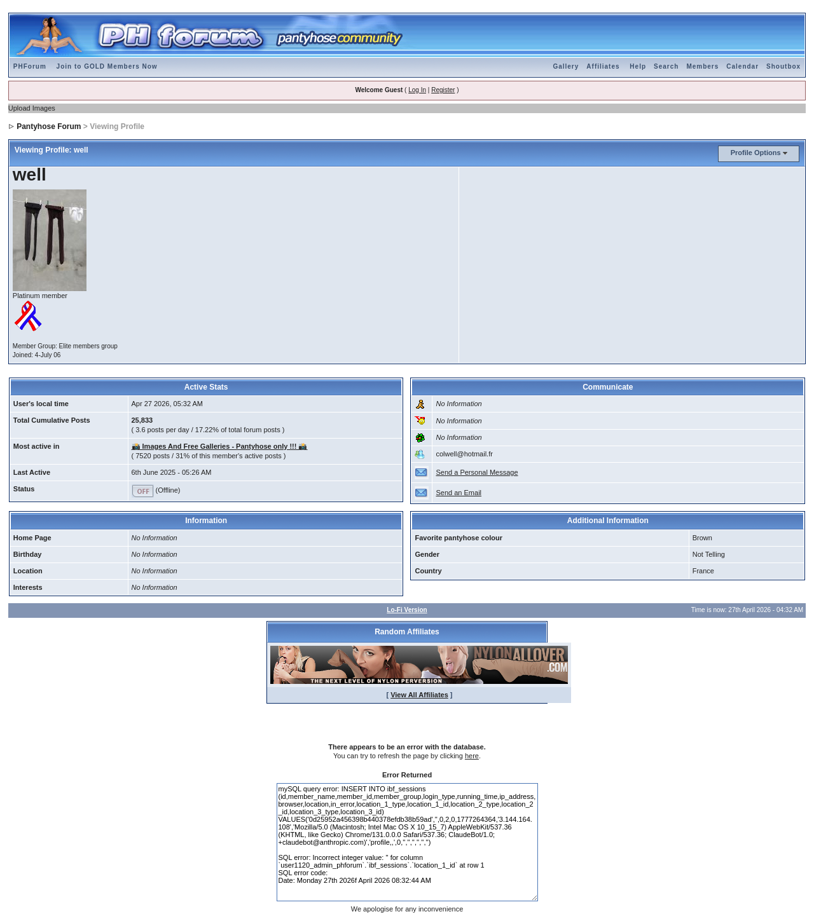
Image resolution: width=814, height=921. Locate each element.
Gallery (566, 66)
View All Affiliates (419, 695)
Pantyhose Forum (49, 126)
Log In (417, 89)
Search (666, 66)
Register (443, 89)
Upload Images (31, 108)
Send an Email (458, 492)
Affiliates (602, 66)
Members (702, 66)
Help (638, 66)
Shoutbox (783, 66)
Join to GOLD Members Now (107, 66)
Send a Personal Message (477, 472)
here (472, 756)
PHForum (29, 66)
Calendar (742, 66)
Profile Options (756, 152)
